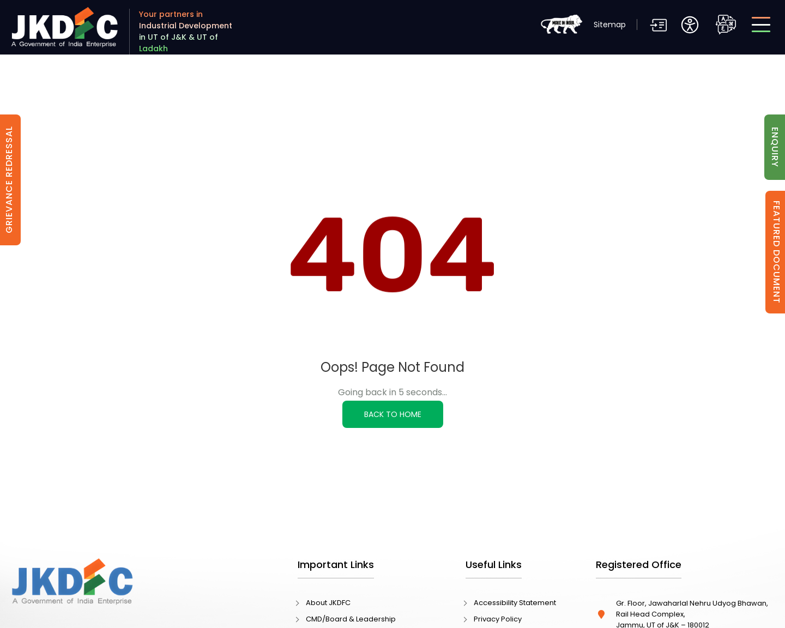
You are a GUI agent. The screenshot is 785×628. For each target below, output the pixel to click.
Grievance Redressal (9, 180)
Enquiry (775, 147)
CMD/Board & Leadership (351, 619)
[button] (663, 23)
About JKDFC (328, 602)
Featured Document (776, 252)
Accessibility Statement (515, 602)
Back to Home (392, 414)
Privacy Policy (498, 619)
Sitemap (610, 24)
